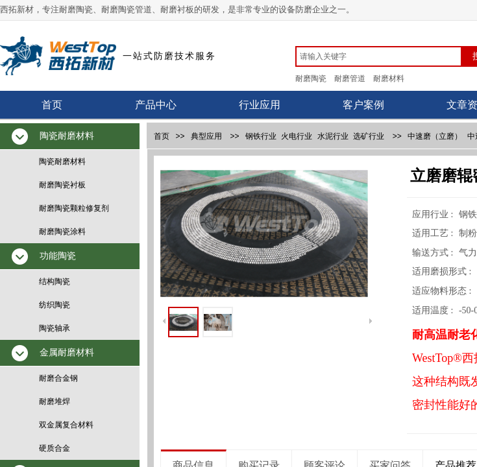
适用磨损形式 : (443, 271)
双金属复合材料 (66, 424)
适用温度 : (434, 310)
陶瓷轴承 (54, 328)
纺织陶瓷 (54, 304)
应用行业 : (434, 214)
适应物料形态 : (443, 291)
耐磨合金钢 (58, 378)
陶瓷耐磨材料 (62, 161)
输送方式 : (434, 252)
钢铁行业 (260, 136)
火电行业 (296, 136)
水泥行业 (333, 136)
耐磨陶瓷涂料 (62, 231)
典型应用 (206, 136)
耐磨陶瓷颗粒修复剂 (74, 208)
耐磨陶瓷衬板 (62, 184)
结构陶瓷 (54, 281)
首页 (52, 104)
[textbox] (378, 56)
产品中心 (156, 104)
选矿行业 (368, 136)
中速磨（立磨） (435, 136)
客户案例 (363, 104)
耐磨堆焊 (54, 401)
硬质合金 (54, 448)
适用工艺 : (434, 233)
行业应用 (259, 104)
